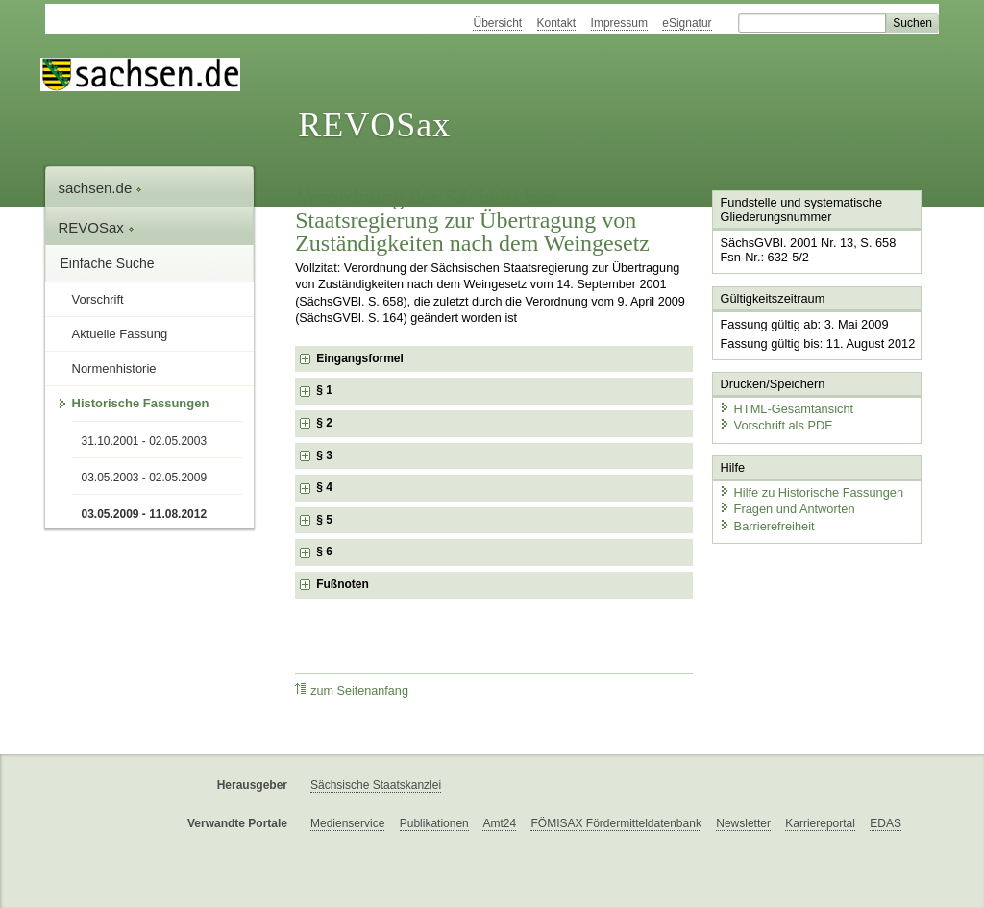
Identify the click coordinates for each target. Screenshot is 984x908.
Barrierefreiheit (767, 526)
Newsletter (743, 823)
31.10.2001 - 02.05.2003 (145, 441)
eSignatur (686, 23)
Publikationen (434, 823)
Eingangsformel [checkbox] (360, 358)
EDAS (885, 823)
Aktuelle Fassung (120, 334)
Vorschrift (98, 299)
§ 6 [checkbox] (325, 551)
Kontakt (557, 23)
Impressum (619, 23)
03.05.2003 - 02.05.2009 (145, 477)
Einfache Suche (108, 263)
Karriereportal (820, 823)
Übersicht (497, 23)
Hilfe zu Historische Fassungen (811, 492)
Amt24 (499, 823)
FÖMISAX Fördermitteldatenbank (615, 823)
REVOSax (374, 125)
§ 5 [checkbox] (325, 520)
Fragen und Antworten (787, 509)
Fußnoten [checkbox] (342, 584)
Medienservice (347, 823)
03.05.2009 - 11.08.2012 (145, 514)
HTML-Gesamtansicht (786, 409)
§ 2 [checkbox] (325, 422)
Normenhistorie (114, 368)
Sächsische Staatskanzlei (375, 785)
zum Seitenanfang (351, 690)
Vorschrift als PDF (775, 425)
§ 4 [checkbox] (325, 487)
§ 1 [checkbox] (325, 390)
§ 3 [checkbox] (325, 455)
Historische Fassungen (140, 403)
